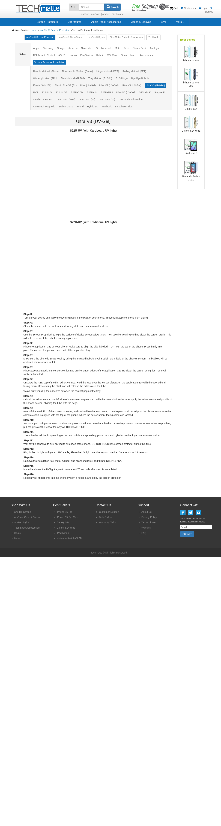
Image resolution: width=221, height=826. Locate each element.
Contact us (188, 8)
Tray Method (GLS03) (73, 78)
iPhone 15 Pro (64, 511)
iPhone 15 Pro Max (67, 517)
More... (180, 21)
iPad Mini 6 (63, 533)
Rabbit (99, 55)
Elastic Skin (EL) (42, 85)
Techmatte (118, 14)
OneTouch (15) (87, 99)
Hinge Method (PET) (107, 71)
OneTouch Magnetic (44, 106)
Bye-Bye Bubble (140, 78)
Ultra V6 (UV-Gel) (126, 92)
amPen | (107, 14)
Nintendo (86, 48)
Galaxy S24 (63, 522)
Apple (36, 48)
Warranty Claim (107, 522)
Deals (17, 533)
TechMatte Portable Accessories (126, 37)
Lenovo (73, 55)
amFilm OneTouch (43, 99)
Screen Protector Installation (49, 62)
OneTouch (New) (66, 99)
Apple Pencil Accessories (106, 21)
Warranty (146, 527)
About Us (146, 511)
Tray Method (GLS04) (100, 78)
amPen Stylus (21, 522)
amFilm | (85, 14)
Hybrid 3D (92, 106)
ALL (74, 7)
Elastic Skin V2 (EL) (66, 85)
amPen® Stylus (97, 37)
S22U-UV (46, 92)
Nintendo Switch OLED (69, 538)
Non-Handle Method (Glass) (77, 71)
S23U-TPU (107, 92)
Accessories (146, 55)
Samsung (48, 48)
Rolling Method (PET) (134, 71)
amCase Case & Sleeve (27, 517)
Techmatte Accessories (27, 527)
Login (203, 8)
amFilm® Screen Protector (55, 30)
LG (96, 48)
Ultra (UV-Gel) (88, 85)
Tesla (124, 55)
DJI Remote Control (44, 55)
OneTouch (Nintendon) (131, 99)
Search (113, 7)
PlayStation (86, 55)
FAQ (143, 533)
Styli (163, 21)
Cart (174, 8)
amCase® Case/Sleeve (71, 37)
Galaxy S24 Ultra (66, 527)
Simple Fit (159, 92)
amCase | (96, 14)
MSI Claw (112, 55)
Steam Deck (139, 48)
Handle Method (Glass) (46, 71)
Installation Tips (123, 106)
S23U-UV (92, 92)
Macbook (107, 106)
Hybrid (79, 106)
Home (34, 30)
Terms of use (148, 522)
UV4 (35, 92)
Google (61, 48)
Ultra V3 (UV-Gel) (131, 85)
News (17, 538)
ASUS (61, 55)
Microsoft (106, 48)
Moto (117, 48)
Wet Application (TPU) (45, 78)
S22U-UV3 (61, 92)
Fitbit (126, 48)
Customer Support (109, 511)
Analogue (155, 48)
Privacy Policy (149, 517)
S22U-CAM (77, 92)
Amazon (72, 48)
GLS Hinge (122, 78)
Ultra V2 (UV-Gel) (108, 85)
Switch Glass (66, 106)
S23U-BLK (145, 92)
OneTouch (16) (107, 99)
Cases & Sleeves (141, 21)
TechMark (153, 37)
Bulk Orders (105, 517)
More (133, 55)
